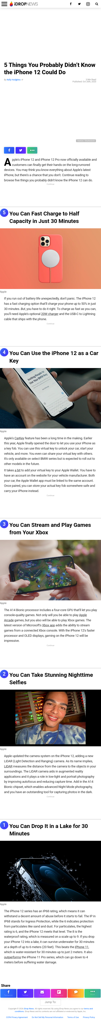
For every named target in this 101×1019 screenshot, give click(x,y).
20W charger (49, 314)
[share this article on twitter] (21, 150)
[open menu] (4, 4)
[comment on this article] (76, 993)
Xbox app (48, 625)
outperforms (12, 957)
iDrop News (29, 1009)
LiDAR (8, 766)
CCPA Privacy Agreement (17, 1017)
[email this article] (42, 993)
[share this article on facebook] (9, 150)
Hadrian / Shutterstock (86, 141)
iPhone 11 (81, 947)
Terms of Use (73, 1017)
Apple (3, 291)
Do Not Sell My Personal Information (47, 1017)
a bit (17, 470)
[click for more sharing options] (32, 150)
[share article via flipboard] (59, 993)
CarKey (19, 438)
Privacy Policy (89, 1017)
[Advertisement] (50, 35)
